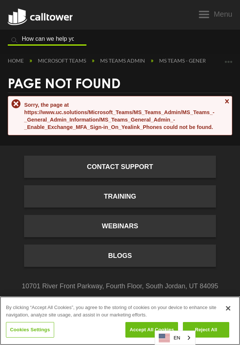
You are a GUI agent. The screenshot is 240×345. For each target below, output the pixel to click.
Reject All (206, 329)
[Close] (228, 308)
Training (120, 196)
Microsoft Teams (62, 60)
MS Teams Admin (123, 60)
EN (169, 338)
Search (14, 40)
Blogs (120, 255)
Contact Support (120, 166)
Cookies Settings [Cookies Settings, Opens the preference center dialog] (30, 329)
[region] (120, 320)
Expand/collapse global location (228, 59)
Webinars (120, 226)
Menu (223, 14)
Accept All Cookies (151, 329)
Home (16, 60)
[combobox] (175, 338)
